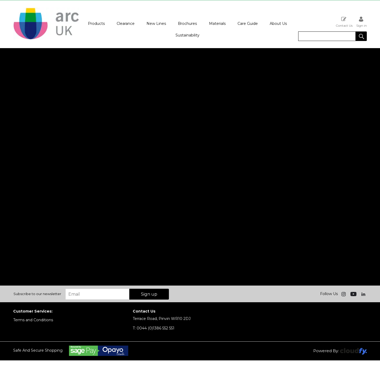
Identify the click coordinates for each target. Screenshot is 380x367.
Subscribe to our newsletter (37, 294)
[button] (361, 36)
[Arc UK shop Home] (46, 39)
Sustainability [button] (187, 35)
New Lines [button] (156, 23)
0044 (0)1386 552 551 (153, 328)
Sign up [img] (149, 294)
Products (96, 23)
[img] (344, 294)
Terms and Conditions (33, 320)
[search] (327, 36)
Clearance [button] (126, 23)
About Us (278, 23)
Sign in (361, 21)
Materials (217, 23)
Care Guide (248, 23)
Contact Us (344, 21)
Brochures (187, 23)
